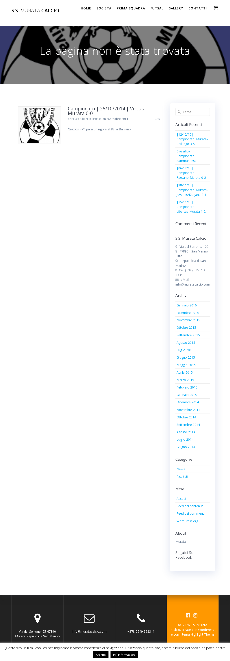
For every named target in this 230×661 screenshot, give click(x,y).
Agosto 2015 (186, 342)
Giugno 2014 (186, 447)
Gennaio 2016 (187, 305)
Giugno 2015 (186, 357)
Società (104, 8)
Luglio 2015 (185, 350)
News (181, 469)
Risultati (97, 119)
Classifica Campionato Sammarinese (187, 156)
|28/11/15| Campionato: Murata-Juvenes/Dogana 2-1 (192, 190)
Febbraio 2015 (187, 387)
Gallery (175, 8)
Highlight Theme (203, 634)
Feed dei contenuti (190, 506)
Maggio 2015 (186, 365)
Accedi (181, 498)
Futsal (156, 8)
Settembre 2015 (188, 335)
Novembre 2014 (188, 410)
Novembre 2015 (188, 320)
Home (86, 8)
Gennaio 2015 (187, 395)
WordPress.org (187, 521)
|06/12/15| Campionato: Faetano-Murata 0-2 (191, 173)
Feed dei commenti (191, 513)
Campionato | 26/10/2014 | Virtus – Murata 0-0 (107, 110)
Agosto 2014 (186, 432)
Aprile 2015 (185, 372)
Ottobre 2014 (186, 417)
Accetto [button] (101, 655)
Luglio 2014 (185, 439)
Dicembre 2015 (188, 312)
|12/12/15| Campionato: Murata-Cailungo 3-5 (192, 139)
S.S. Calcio (35, 10)
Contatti (197, 8)
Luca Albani (80, 119)
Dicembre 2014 (188, 402)
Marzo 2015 (185, 380)
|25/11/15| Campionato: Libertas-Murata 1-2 (191, 207)
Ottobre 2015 (186, 327)
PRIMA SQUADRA (131, 8)
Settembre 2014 (188, 424)
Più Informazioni (124, 655)
